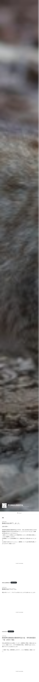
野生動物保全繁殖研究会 (15, 505)
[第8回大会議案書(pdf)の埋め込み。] (19, 563)
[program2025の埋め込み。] (19, 612)
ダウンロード (13, 582)
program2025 (4, 631)
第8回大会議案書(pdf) (6, 582)
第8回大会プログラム (9, 589)
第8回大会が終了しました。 (11, 523)
